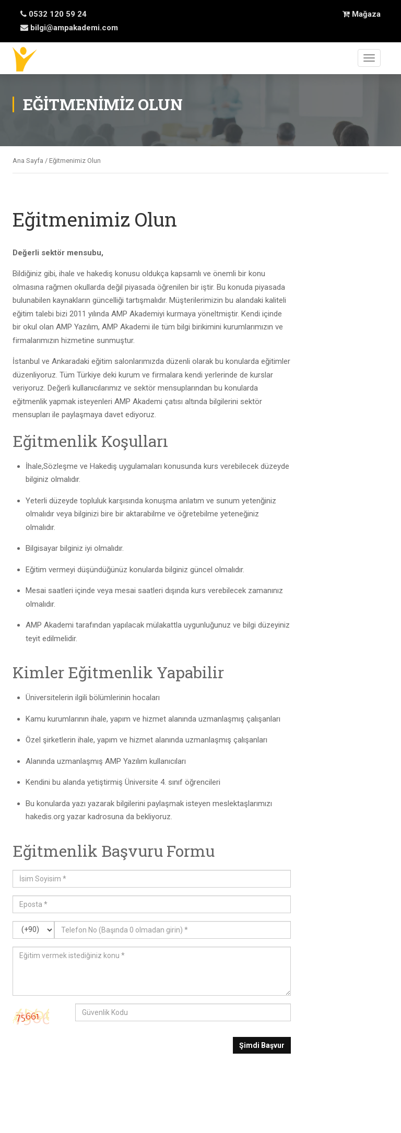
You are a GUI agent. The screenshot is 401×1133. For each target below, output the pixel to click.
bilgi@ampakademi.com (69, 27)
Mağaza (362, 14)
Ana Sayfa (28, 160)
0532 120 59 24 (53, 14)
